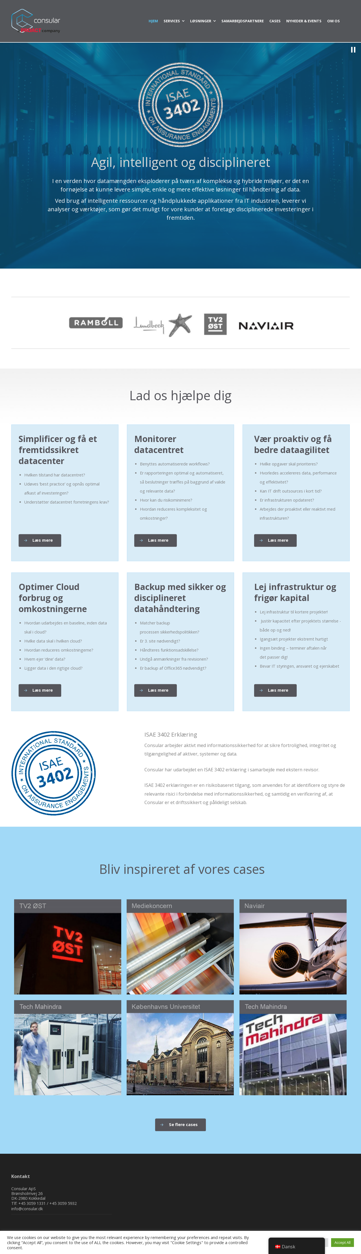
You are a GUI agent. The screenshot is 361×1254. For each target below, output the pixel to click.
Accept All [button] (342, 1242)
